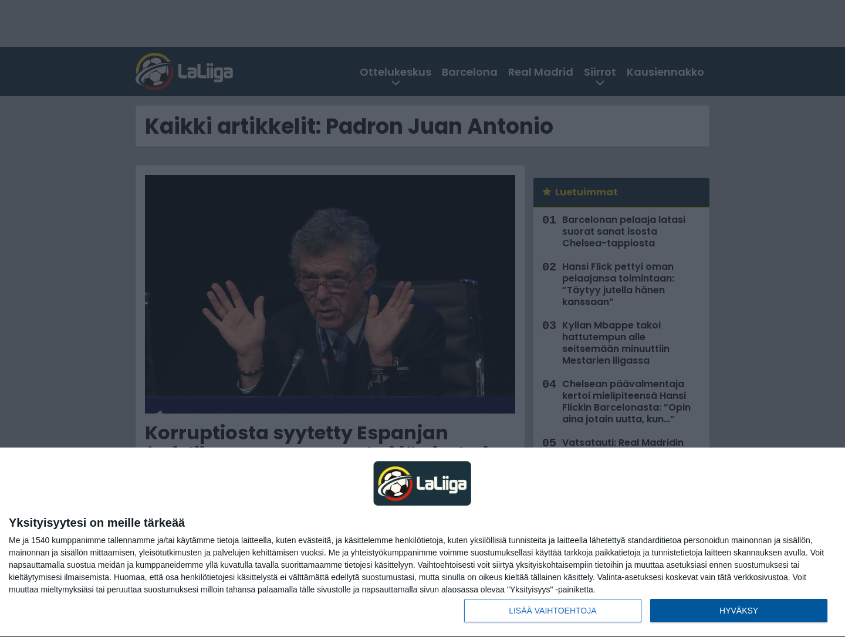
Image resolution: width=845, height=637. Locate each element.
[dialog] (422, 542)
